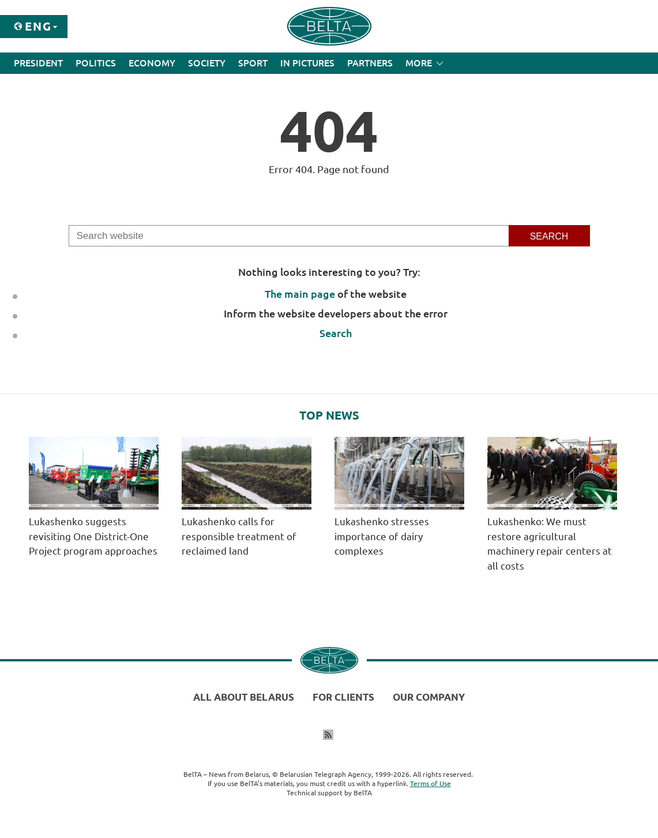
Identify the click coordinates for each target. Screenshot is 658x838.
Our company (429, 696)
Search (335, 333)
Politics (96, 63)
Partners (370, 63)
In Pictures (307, 63)
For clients (343, 696)
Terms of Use (430, 783)
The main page (300, 294)
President (38, 63)
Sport (253, 63)
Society (206, 63)
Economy (152, 63)
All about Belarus (243, 696)
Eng (38, 26)
